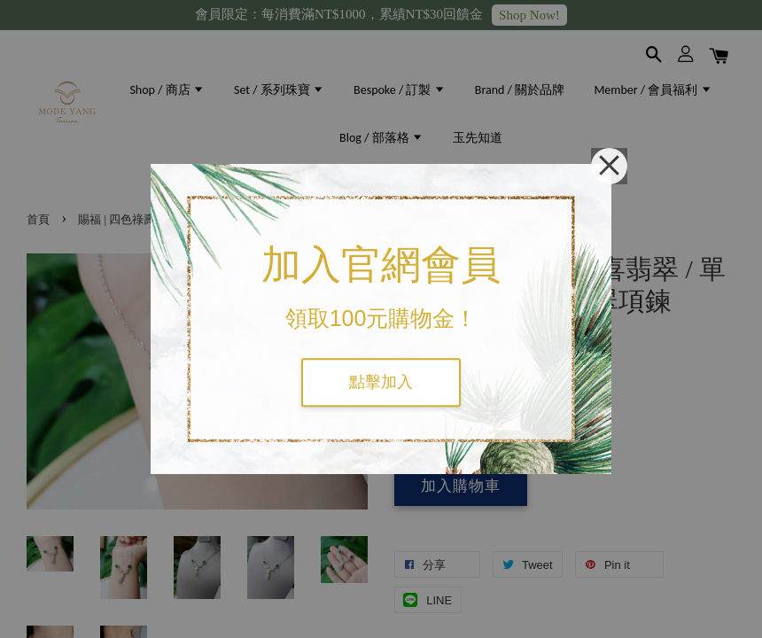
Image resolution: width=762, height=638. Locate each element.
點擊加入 (381, 382)
